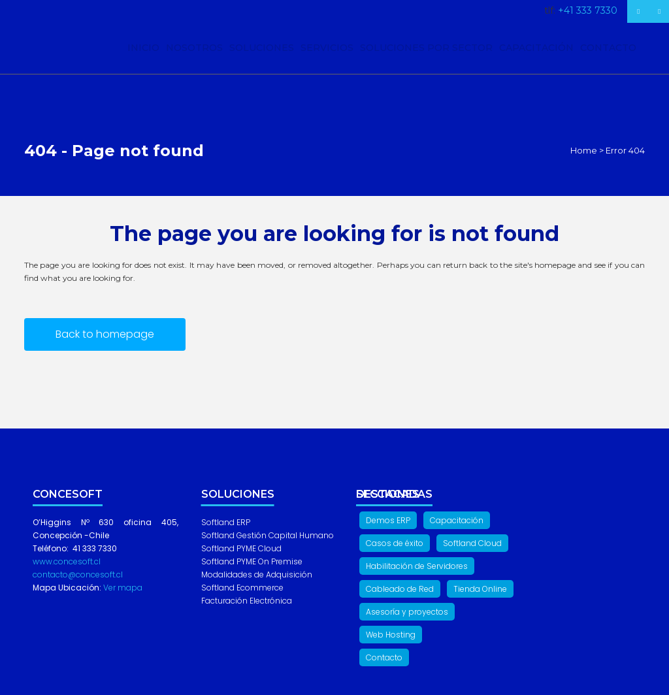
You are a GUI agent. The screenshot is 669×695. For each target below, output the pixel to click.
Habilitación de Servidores (417, 566)
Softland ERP (225, 522)
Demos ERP (388, 520)
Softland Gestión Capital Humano (267, 535)
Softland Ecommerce (242, 587)
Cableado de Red (400, 588)
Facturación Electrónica (246, 600)
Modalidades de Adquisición (256, 574)
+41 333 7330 (587, 10)
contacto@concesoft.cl (78, 574)
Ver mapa (121, 587)
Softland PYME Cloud (241, 548)
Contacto (384, 657)
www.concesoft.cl (67, 561)
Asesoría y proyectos (407, 611)
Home (583, 150)
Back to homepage (105, 334)
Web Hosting (391, 634)
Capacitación (456, 520)
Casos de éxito (394, 543)
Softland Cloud (472, 543)
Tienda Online (480, 588)
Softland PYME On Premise (251, 561)
